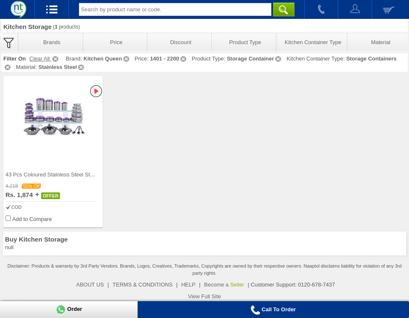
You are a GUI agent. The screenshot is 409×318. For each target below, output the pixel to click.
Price (116, 42)
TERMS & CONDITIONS (142, 284)
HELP (188, 284)
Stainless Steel (61, 67)
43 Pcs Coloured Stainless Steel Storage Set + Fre (66, 174)
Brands (51, 42)
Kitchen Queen (106, 58)
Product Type (245, 42)
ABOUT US (90, 284)
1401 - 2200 (169, 58)
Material (380, 42)
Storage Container (255, 58)
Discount (180, 42)
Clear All (44, 58)
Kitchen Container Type (313, 42)
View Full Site (204, 296)
